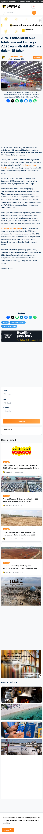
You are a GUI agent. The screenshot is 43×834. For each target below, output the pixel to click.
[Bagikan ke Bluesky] (26, 100)
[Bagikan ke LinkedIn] (21, 100)
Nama (5, 390)
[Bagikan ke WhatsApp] (35, 100)
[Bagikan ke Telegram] (30, 100)
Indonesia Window (15, 56)
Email (5, 399)
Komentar (6, 407)
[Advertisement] (21, 125)
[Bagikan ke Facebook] (8, 100)
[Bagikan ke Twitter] (12, 100)
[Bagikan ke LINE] (17, 100)
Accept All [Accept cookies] (8, 830)
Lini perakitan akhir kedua (11, 228)
